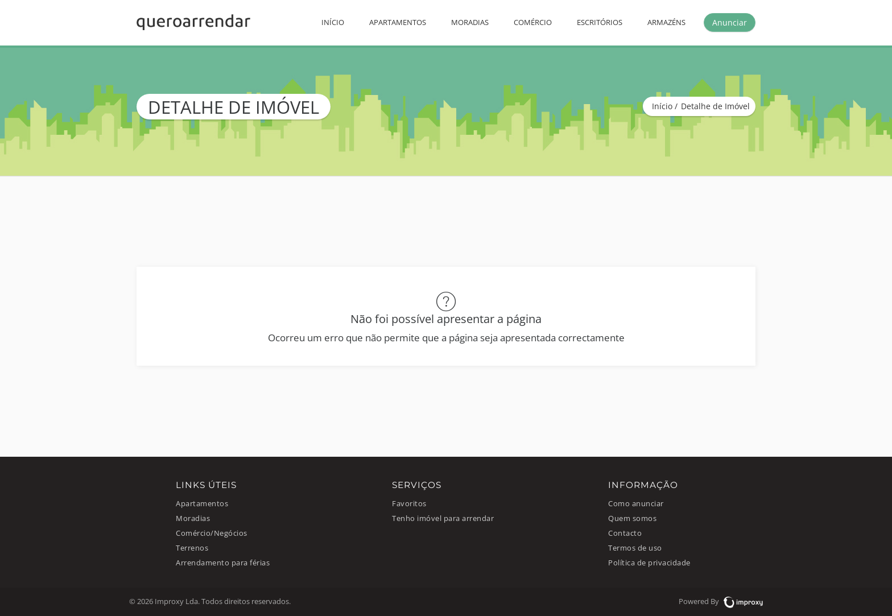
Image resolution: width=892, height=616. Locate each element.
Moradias (470, 22)
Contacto (625, 533)
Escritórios (599, 22)
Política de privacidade (649, 563)
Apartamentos (397, 22)
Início (332, 22)
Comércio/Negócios (211, 533)
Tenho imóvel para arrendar (443, 518)
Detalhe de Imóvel (715, 106)
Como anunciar (636, 503)
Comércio (533, 22)
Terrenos (192, 548)
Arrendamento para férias (223, 563)
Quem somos (632, 518)
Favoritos (409, 503)
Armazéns (666, 22)
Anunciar (729, 22)
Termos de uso (635, 548)
